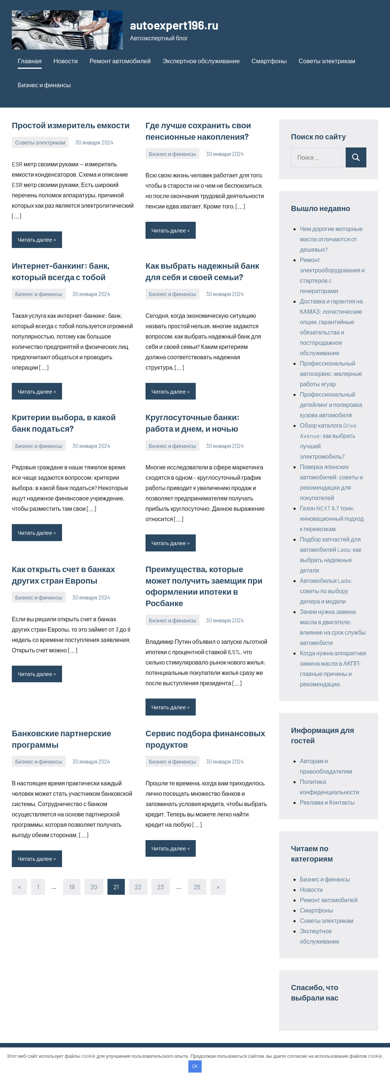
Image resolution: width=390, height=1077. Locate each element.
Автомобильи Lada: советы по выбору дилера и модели (326, 591)
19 (72, 886)
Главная (30, 60)
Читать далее (35, 239)
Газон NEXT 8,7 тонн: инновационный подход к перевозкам (332, 518)
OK (195, 1066)
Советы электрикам (326, 60)
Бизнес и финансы (44, 84)
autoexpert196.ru (174, 25)
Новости (66, 60)
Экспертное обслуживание (201, 60)
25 (197, 886)
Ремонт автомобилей (120, 60)
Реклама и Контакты (327, 802)
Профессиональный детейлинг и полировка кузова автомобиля (331, 404)
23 (160, 886)
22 (138, 886)
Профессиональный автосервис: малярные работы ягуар (331, 373)
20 (94, 886)
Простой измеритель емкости (71, 125)
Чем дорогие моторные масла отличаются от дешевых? (331, 239)
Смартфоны (269, 60)
